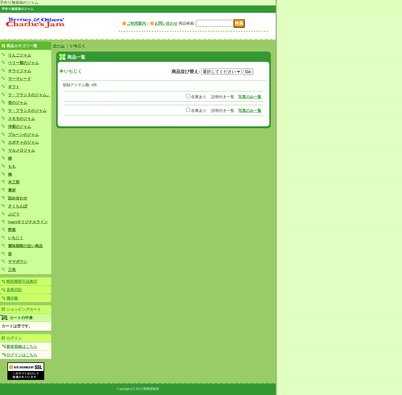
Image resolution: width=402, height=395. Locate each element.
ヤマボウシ (17, 261)
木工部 (14, 182)
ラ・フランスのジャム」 (29, 95)
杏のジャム (17, 102)
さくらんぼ (17, 206)
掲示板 (12, 298)
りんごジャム (19, 55)
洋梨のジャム (19, 126)
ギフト (14, 87)
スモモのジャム (21, 118)
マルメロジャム (21, 150)
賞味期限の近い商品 (25, 246)
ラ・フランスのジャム (27, 110)
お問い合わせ (166, 23)
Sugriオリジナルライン (28, 222)
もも (12, 166)
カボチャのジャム (23, 142)
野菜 (12, 230)
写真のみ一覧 (249, 97)
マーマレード (19, 79)
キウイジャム (19, 71)
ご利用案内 (136, 23)
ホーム (58, 46)
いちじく (15, 238)
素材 (12, 190)
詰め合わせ (17, 198)
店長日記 (14, 290)
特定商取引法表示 (21, 281)
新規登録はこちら (21, 346)
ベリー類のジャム (23, 63)
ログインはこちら (21, 355)
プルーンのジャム (23, 134)
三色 (12, 269)
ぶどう (14, 214)
